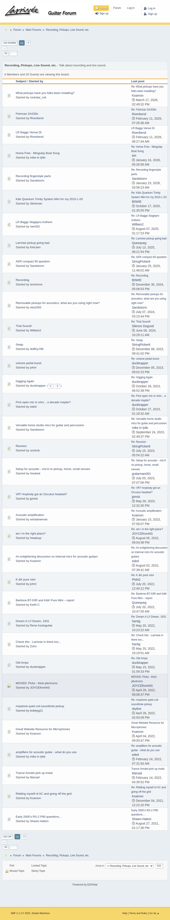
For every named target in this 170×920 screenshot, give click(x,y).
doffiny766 (36, 349)
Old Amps (22, 662)
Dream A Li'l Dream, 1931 (32, 621)
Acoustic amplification (30, 515)
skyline (136, 708)
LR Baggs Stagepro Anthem (34, 222)
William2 (138, 224)
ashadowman (38, 519)
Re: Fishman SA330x (143, 109)
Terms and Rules (138, 913)
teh (134, 155)
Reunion (21, 446)
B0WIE (137, 201)
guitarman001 (141, 473)
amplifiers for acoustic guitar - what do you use (46, 752)
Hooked (35, 473)
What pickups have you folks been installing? (45, 93)
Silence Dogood (143, 326)
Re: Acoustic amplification (146, 510)
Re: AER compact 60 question (149, 257)
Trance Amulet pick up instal (34, 773)
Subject (21, 81)
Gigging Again (25, 381)
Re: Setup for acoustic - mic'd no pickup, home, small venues (148, 465)
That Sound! (24, 326)
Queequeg (139, 243)
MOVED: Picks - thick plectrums (37, 683)
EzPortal (92, 884)
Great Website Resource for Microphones (43, 729)
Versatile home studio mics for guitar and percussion (50, 425)
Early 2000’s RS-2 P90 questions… (39, 816)
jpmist (34, 498)
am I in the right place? (31, 533)
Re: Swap (137, 340)
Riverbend (36, 118)
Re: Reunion (138, 441)
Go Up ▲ (154, 913)
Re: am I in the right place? (147, 529)
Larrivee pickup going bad (33, 242)
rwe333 (35, 226)
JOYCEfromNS (142, 533)
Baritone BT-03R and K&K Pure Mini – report (45, 600)
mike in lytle (37, 157)
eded (33, 406)
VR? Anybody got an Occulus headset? (41, 494)
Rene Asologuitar (41, 625)
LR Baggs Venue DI (29, 132)
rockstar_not (38, 97)
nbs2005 (35, 307)
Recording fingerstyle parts (33, 176)
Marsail (34, 777)
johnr (33, 367)
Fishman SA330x (27, 113)
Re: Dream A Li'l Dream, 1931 (148, 616)
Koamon (137, 95)
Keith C (35, 604)
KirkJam (35, 247)
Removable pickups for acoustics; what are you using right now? (58, 303)
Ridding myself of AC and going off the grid (43, 793)
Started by (36, 81)
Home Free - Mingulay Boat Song (38, 153)
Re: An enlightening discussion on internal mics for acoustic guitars (149, 552)
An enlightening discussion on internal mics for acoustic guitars (57, 556)
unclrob (35, 450)
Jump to (99, 865)
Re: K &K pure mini (142, 575)
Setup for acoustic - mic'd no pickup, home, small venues (53, 469)
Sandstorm (37, 180)
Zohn (33, 646)
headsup (35, 538)
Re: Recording (139, 275)
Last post (139, 81)
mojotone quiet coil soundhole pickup (40, 706)
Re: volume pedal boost (145, 358)
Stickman (36, 203)
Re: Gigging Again (142, 377)
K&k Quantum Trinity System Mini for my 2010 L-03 (49, 199)
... (5, 48)
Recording (22, 280)
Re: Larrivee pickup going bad (148, 238)
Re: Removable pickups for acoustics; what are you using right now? (148, 299)
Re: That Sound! (141, 321)
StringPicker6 (141, 261)
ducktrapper (140, 363)
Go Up (8, 836)
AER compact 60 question (33, 261)
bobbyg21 (36, 710)
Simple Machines (41, 913)
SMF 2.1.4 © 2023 (20, 913)
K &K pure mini (25, 579)
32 (5, 53)
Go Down (10, 43)
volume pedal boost (28, 363)
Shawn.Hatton (39, 821)
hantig (136, 621)
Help (124, 913)
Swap (19, 344)
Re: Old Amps (139, 658)
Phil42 (136, 579)
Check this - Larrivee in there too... (38, 641)
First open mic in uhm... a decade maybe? (43, 402)
